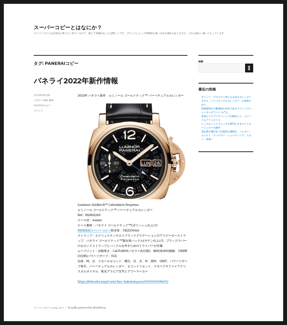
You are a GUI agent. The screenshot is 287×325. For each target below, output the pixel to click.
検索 (200, 61)
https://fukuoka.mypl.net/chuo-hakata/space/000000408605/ (123, 281)
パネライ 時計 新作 (44, 100)
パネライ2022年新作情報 (76, 80)
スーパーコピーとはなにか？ (68, 27)
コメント (38, 110)
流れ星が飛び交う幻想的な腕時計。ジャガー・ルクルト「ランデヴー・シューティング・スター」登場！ (226, 135)
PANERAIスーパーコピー (94, 230)
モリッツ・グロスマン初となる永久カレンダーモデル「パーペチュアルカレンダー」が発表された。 (226, 100)
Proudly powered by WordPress (87, 307)
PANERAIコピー (42, 105)
